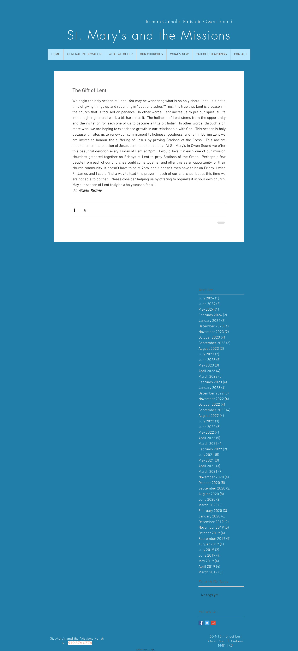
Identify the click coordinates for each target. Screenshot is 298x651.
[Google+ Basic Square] (213, 623)
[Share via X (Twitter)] (85, 210)
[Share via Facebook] (74, 210)
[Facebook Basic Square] (200, 623)
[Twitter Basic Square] (207, 623)
